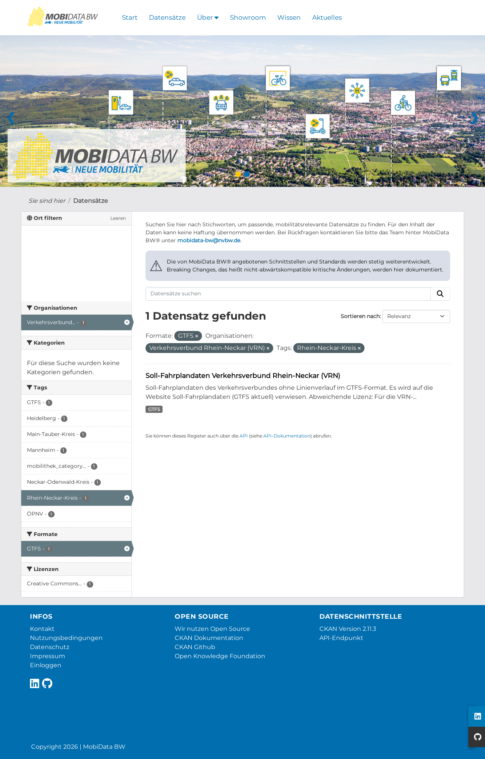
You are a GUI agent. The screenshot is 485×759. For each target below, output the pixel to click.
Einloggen (45, 665)
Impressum (47, 656)
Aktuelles (327, 17)
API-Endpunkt (341, 637)
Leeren (118, 218)
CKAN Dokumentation (209, 637)
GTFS (154, 409)
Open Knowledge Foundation (220, 656)
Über (208, 17)
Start (130, 17)
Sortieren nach (360, 316)
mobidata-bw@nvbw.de (208, 240)
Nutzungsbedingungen (66, 637)
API (243, 436)
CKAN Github (195, 647)
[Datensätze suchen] (288, 294)
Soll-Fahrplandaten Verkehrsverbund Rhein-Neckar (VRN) (243, 376)
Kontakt (42, 628)
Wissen (289, 17)
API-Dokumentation (286, 436)
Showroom (248, 17)
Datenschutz (49, 647)
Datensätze (167, 17)
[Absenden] (440, 294)
